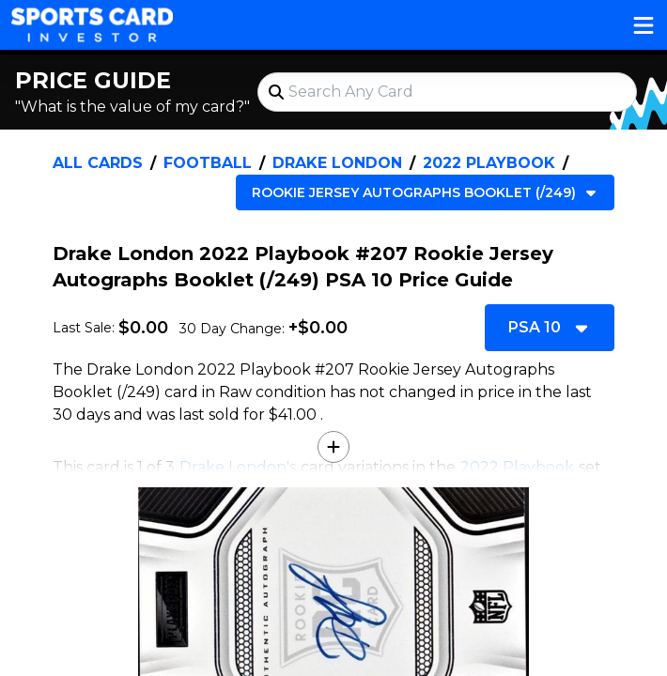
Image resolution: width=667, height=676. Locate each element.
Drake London (337, 163)
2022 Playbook (489, 163)
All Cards (98, 163)
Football (207, 163)
